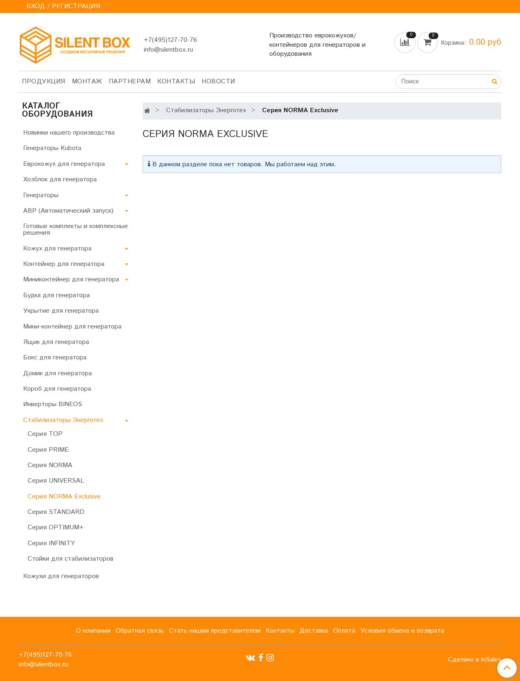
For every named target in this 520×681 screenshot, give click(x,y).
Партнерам (130, 81)
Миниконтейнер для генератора (71, 279)
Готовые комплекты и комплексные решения (75, 229)
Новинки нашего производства (69, 132)
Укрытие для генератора (61, 310)
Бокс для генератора (55, 357)
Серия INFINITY (51, 543)
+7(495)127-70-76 (170, 40)
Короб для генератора (57, 389)
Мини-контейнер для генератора (72, 326)
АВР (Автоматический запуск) (68, 210)
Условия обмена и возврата (402, 630)
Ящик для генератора (56, 342)
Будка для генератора (56, 295)
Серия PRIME (48, 450)
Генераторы (40, 195)
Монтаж (87, 81)
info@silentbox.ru (168, 49)
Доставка (313, 630)
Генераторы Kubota (52, 148)
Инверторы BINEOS (52, 404)
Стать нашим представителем (214, 630)
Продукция (43, 81)
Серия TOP (45, 434)
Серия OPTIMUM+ (56, 527)
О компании (93, 630)
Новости (218, 81)
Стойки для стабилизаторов (70, 559)
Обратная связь (140, 630)
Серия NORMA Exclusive (64, 496)
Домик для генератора (57, 373)
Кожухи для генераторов (61, 576)
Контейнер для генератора (63, 264)
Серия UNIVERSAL (56, 480)
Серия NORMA (50, 465)
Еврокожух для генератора (64, 164)
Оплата (344, 630)
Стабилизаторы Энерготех (206, 110)
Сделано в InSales (474, 660)
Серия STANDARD (56, 512)
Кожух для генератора (57, 248)
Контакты (176, 81)
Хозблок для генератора (60, 179)
